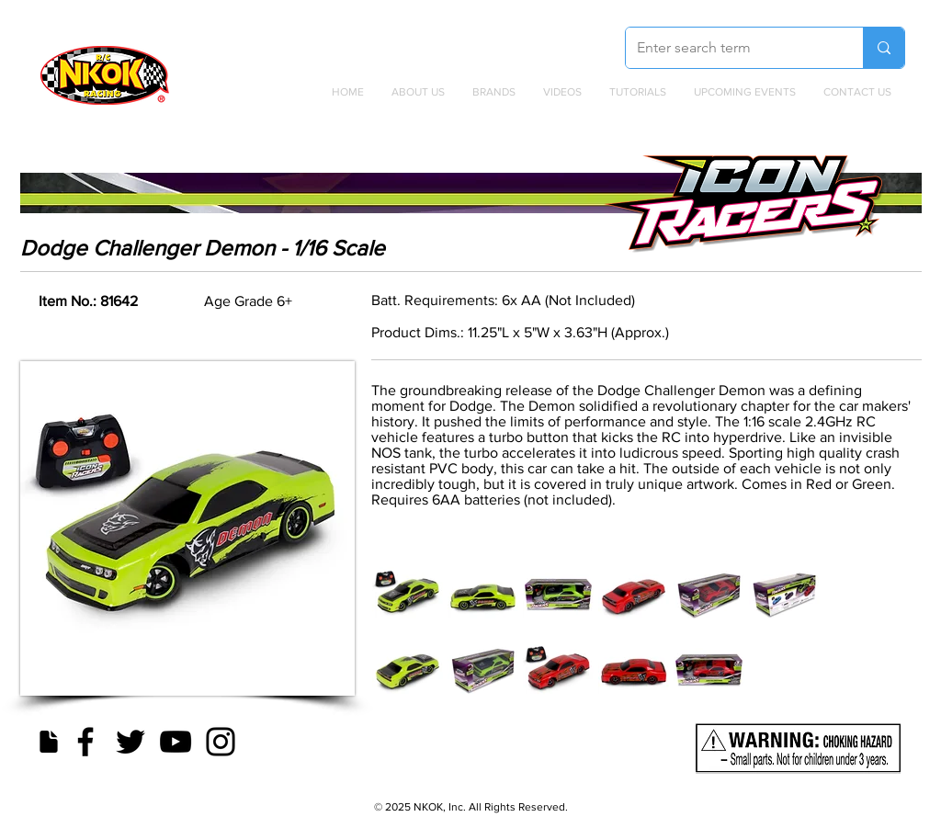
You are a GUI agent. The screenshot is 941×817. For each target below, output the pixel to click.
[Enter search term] (730, 48)
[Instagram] (220, 741)
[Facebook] (85, 741)
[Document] (48, 742)
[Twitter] (130, 741)
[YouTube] (175, 741)
